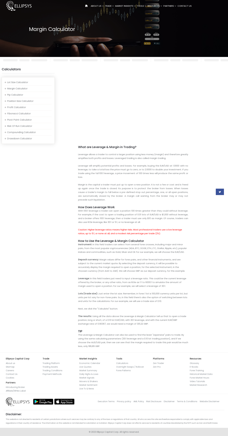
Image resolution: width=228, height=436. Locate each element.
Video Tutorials (197, 381)
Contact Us (185, 5)
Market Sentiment (88, 385)
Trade (108, 5)
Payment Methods (52, 374)
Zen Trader (158, 363)
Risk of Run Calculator (19, 126)
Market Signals (86, 377)
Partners (168, 5)
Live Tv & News (86, 388)
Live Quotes (85, 366)
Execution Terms (106, 401)
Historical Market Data (201, 374)
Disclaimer (169, 401)
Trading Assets (50, 366)
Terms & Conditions (187, 401)
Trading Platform (51, 363)
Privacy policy (124, 401)
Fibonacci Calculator (19, 113)
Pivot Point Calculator (19, 119)
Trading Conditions (52, 370)
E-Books (194, 366)
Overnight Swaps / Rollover (130, 366)
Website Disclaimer (209, 401)
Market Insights (124, 5)
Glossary (194, 363)
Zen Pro (157, 366)
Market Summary (88, 370)
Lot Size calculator (17, 82)
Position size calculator (20, 101)
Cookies (10, 377)
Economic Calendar (89, 363)
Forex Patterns (123, 370)
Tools (140, 5)
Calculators (122, 363)
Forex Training (197, 370)
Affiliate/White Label (16, 390)
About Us (96, 5)
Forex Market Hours (199, 377)
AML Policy (138, 401)
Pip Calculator (15, 94)
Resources (154, 5)
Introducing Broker (15, 387)
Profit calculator (16, 107)
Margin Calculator (17, 88)
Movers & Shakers (88, 381)
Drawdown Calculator (19, 138)
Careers (10, 370)
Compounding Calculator (21, 132)
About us (10, 363)
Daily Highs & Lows (88, 374)
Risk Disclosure (153, 401)
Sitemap (10, 366)
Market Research (198, 385)
